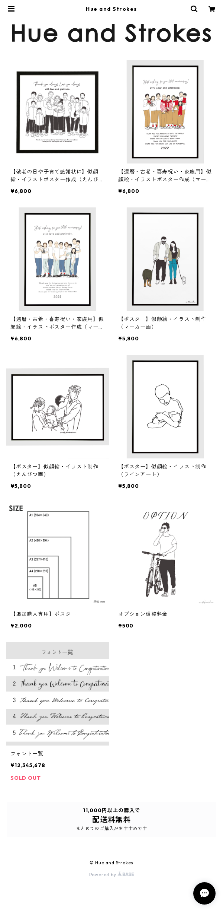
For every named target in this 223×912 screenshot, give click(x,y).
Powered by (111, 874)
